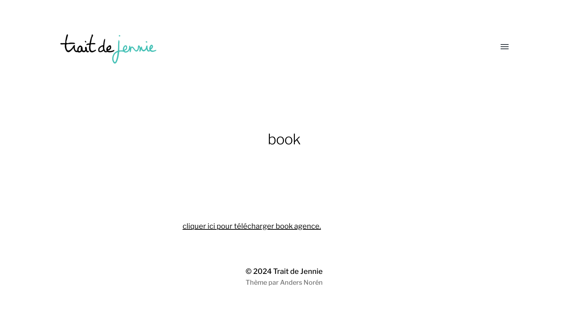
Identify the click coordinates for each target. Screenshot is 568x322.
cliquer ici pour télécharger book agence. (252, 226)
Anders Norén (301, 282)
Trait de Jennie (298, 271)
